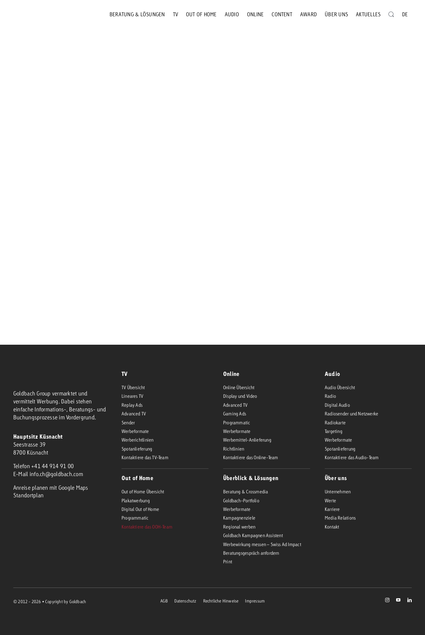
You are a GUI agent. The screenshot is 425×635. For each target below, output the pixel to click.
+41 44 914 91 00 (52, 465)
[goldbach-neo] (37, 14)
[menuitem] (405, 14)
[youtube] (398, 600)
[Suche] (391, 14)
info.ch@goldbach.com (56, 473)
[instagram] (387, 600)
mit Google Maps (68, 487)
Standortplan (28, 495)
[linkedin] (409, 600)
